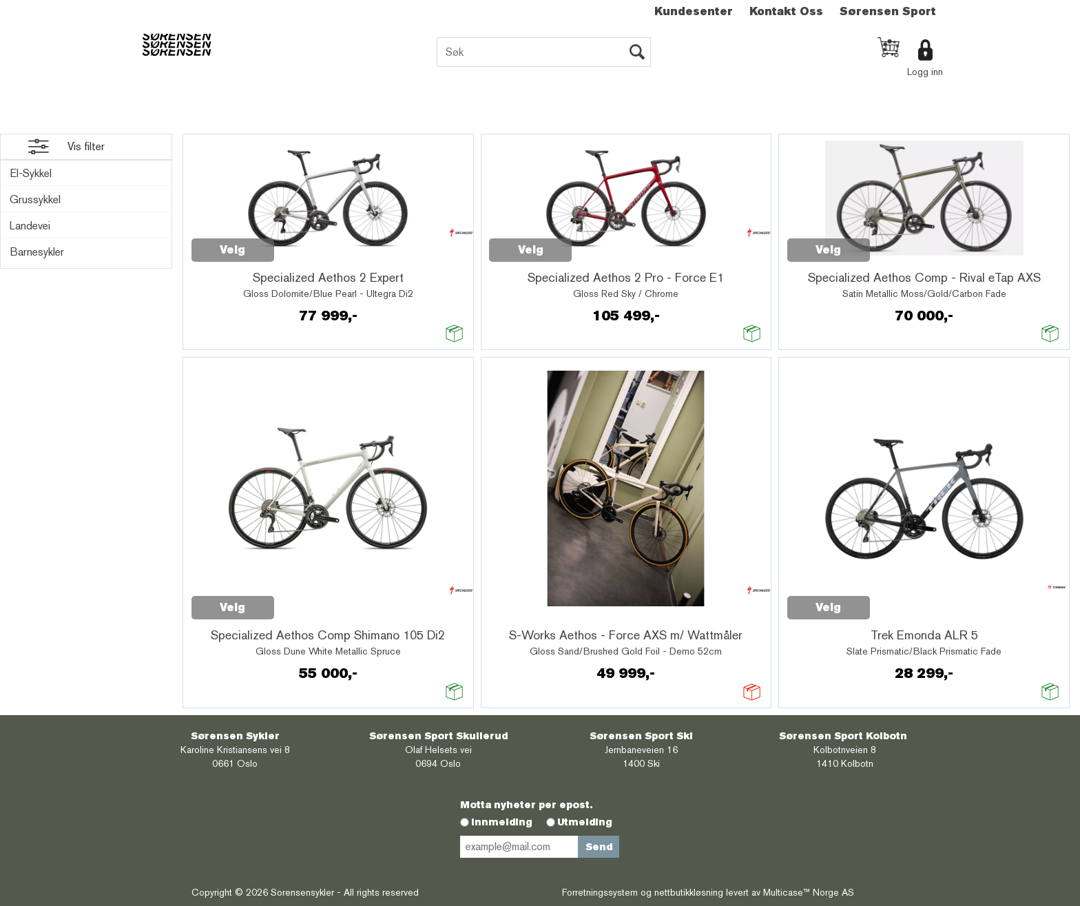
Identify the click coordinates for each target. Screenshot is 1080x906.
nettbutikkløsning (688, 892)
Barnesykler (37, 251)
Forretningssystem (600, 892)
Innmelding (501, 821)
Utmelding (584, 821)
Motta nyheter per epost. (526, 804)
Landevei (30, 225)
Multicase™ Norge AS (808, 892)
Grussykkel (35, 199)
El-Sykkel (31, 173)
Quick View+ (310, 242)
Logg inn (925, 71)
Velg (232, 249)
